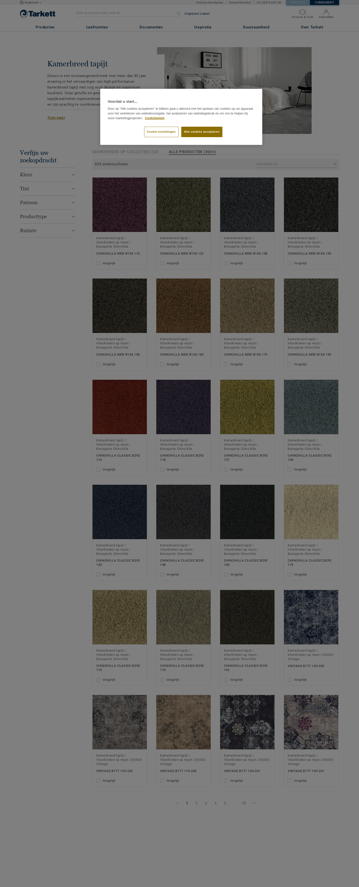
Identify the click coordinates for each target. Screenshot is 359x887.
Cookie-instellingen (161, 131)
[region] (181, 117)
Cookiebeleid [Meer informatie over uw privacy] (154, 118)
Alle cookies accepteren (202, 131)
